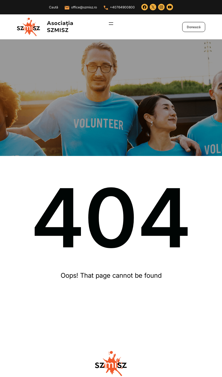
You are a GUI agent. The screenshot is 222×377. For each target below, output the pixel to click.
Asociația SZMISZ (60, 27)
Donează (194, 27)
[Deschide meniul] (111, 23)
